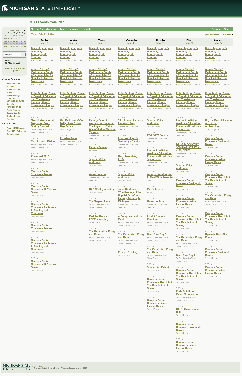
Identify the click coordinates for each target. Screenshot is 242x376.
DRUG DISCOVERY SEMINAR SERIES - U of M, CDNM (188, 147)
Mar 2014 (14, 30)
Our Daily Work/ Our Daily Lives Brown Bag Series (72, 123)
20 (19, 44)
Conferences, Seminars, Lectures (15, 100)
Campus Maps (13, 134)
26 (17, 36)
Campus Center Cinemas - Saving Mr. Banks (188, 183)
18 (14, 44)
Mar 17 (73, 43)
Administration (13, 90)
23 (8, 36)
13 (19, 41)
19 (17, 44)
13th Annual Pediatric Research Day (131, 122)
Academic (11, 86)
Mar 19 (131, 43)
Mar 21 (189, 43)
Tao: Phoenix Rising (43, 141)
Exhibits (10, 104)
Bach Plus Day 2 (186, 255)
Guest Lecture (97, 174)
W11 (5, 41)
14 (22, 41)
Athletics (11, 92)
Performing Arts (14, 107)
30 (8, 49)
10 (11, 41)
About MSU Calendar (16, 128)
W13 (5, 46)
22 (25, 44)
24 (11, 36)
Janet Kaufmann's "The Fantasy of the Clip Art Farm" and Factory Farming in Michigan (129, 195)
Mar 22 (218, 43)
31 (11, 49)
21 (22, 44)
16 (8, 44)
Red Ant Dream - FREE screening (98, 218)
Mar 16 (44, 43)
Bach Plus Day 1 (157, 234)
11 (14, 41)
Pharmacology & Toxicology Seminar (130, 140)
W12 (5, 44)
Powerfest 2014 (40, 156)
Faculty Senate (98, 147)
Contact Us (42, 366)
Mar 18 (102, 43)
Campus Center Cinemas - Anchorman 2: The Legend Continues (44, 209)
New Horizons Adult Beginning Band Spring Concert (42, 123)
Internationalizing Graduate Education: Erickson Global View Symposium (159, 155)
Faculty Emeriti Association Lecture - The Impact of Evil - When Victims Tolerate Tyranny (102, 126)
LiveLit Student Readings (156, 218)
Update (15, 70)
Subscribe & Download (15, 68)
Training (10, 119)
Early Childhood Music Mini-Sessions (188, 292)
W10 (5, 38)
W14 (5, 49)
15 (25, 41)
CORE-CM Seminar (158, 135)
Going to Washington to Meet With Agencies (160, 176)
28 (22, 36)
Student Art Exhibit (158, 267)
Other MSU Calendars (16, 131)
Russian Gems (68, 138)
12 (17, 41)
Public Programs (14, 110)
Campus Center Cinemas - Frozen (41, 173)
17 (11, 44)
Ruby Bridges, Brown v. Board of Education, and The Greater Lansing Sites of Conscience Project (44, 99)
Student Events (13, 116)
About (34, 366)
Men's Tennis (155, 189)
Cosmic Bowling (128, 252)
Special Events (13, 113)
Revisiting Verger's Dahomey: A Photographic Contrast (42, 53)
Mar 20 (160, 43)
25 (14, 36)
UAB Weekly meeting (101, 189)
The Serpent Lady (99, 201)
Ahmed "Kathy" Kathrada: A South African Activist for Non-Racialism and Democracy (42, 75)
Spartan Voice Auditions (97, 161)
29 (25, 46)
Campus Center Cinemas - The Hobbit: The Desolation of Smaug (160, 283)
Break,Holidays (13, 96)
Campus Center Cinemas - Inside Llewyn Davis (157, 303)
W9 (5, 36)
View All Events (13, 84)
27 (19, 36)
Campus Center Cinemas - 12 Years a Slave (43, 189)
